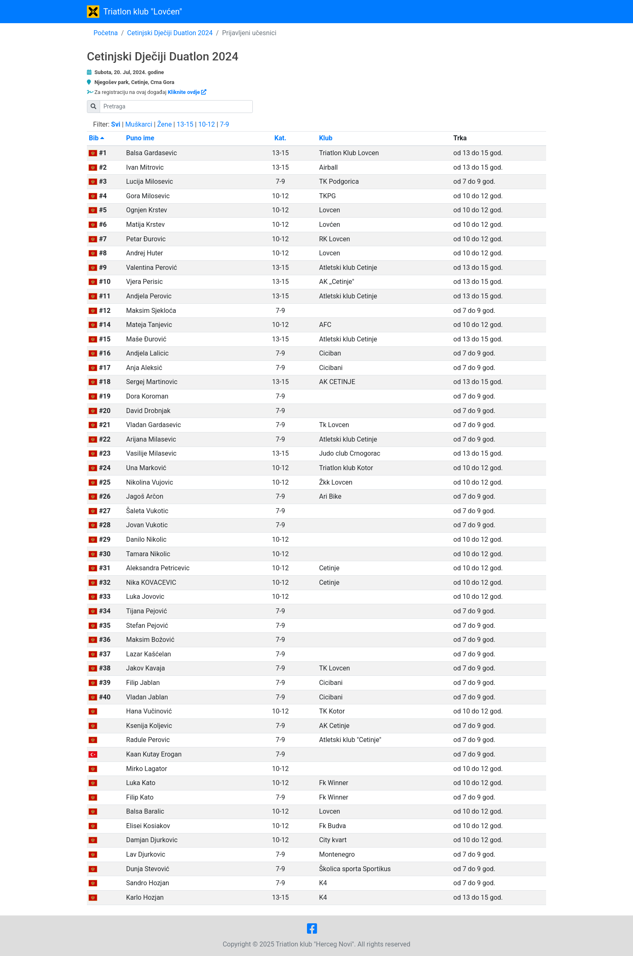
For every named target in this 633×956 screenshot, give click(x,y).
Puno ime (140, 138)
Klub (325, 138)
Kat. (280, 138)
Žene (164, 124)
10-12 (206, 124)
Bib (96, 138)
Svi (115, 124)
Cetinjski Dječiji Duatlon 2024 (170, 33)
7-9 (224, 124)
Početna (106, 33)
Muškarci (138, 124)
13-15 (185, 124)
